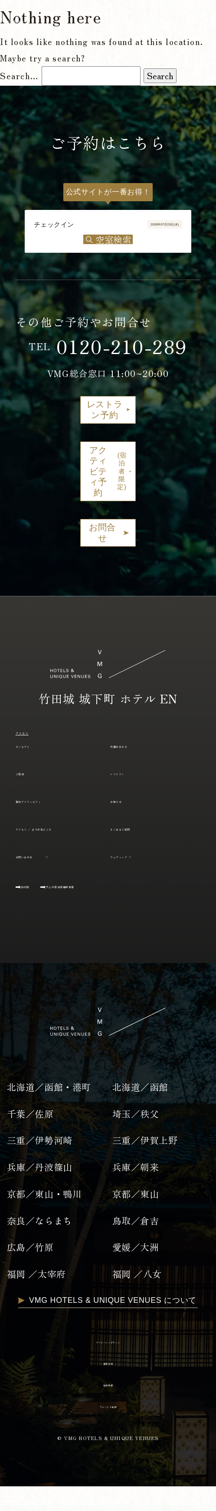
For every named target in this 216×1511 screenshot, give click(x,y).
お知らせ (127, 809)
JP (173, 21)
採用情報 (108, 1408)
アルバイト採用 (108, 1429)
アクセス (34, 740)
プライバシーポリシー (108, 1365)
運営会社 (108, 1387)
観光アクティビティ (54, 809)
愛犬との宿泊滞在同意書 (122, 908)
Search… (19, 76)
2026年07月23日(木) (130, 230)
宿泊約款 (40, 908)
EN (200, 21)
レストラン (131, 782)
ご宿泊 (28, 782)
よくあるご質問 (140, 837)
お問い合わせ (41, 878)
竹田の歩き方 (135, 754)
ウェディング (135, 878)
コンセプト (37, 754)
